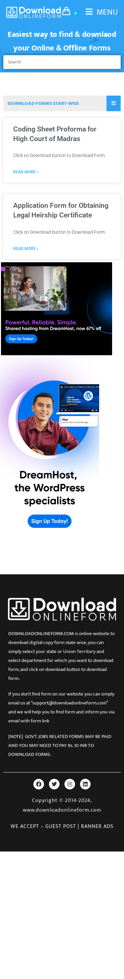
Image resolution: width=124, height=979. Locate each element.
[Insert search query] (62, 62)
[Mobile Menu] (99, 12)
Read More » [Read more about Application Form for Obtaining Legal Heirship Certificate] (26, 248)
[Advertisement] (62, 914)
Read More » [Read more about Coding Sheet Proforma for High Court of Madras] (26, 172)
